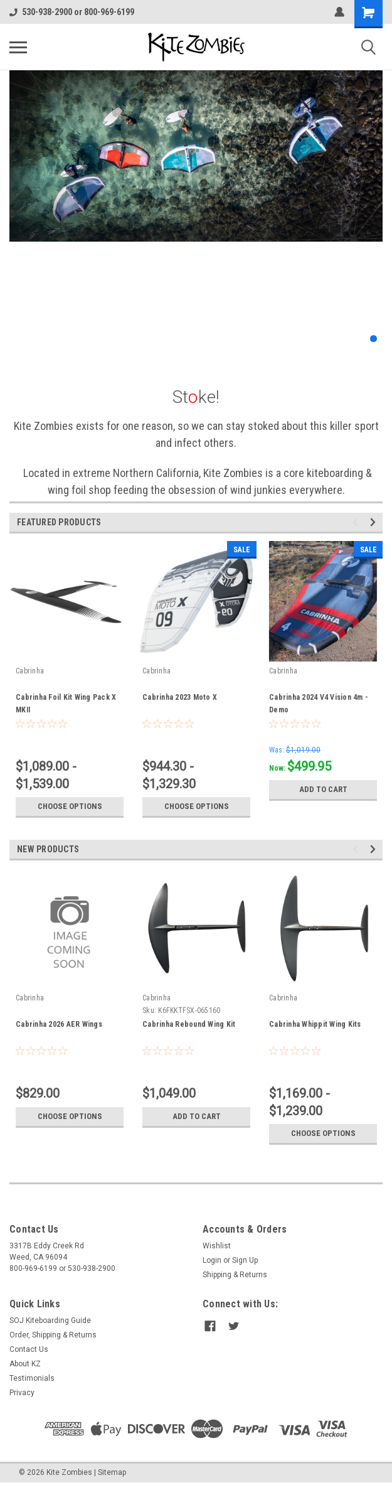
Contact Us (28, 1349)
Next (374, 522)
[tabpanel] (196, 156)
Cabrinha (30, 671)
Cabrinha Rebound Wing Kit (188, 1024)
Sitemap (112, 1472)
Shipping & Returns (235, 1274)
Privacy (21, 1392)
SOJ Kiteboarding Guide (50, 1320)
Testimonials (32, 1378)
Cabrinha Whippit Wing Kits (315, 1024)
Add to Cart (323, 790)
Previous (357, 522)
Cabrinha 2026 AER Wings (59, 1024)
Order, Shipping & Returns (53, 1335)
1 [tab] (323, 338)
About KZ (25, 1363)
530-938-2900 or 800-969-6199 (71, 12)
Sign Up (245, 1260)
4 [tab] (361, 338)
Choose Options (69, 806)
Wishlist (217, 1245)
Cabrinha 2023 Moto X (179, 697)
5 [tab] (373, 338)
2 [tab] (335, 338)
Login (212, 1260)
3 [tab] (348, 338)
